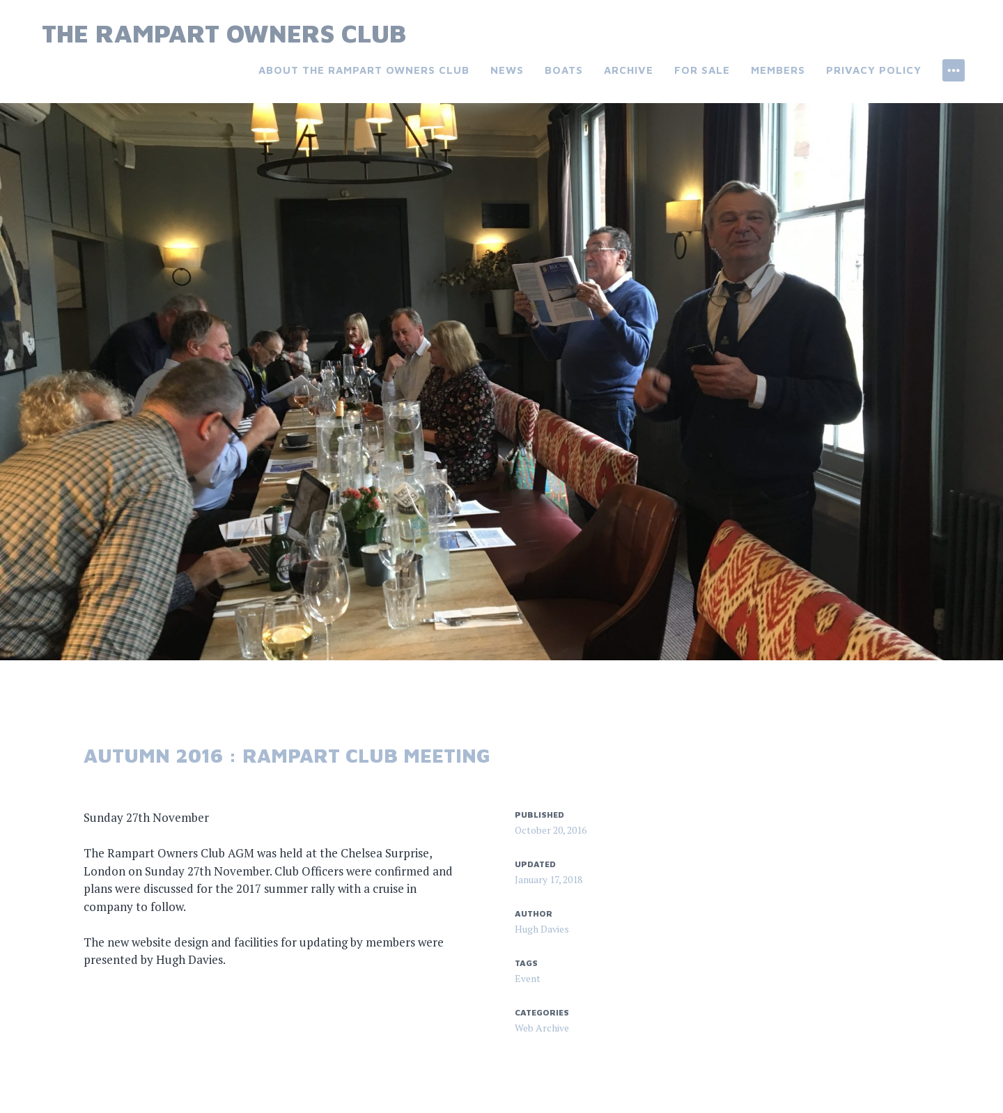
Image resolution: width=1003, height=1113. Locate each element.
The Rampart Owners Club (224, 33)
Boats (564, 70)
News (507, 70)
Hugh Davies (542, 928)
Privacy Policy (874, 70)
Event (528, 978)
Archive (628, 70)
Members (778, 70)
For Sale (702, 70)
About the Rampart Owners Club (363, 70)
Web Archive (542, 1027)
